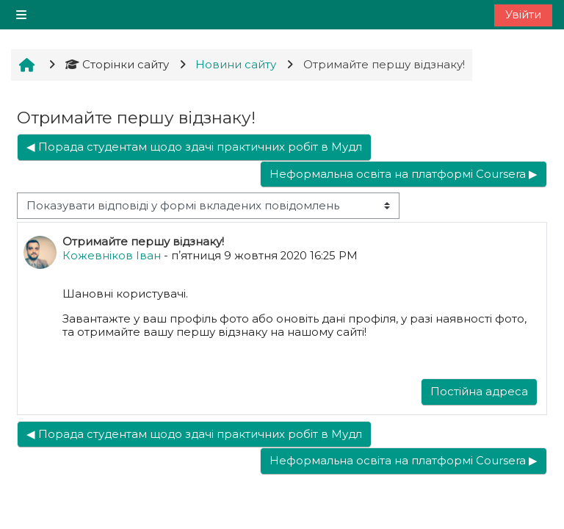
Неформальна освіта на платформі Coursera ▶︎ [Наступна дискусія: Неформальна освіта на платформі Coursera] (404, 174)
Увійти (523, 14)
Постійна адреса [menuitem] (479, 391)
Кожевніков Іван (111, 255)
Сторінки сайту (117, 64)
